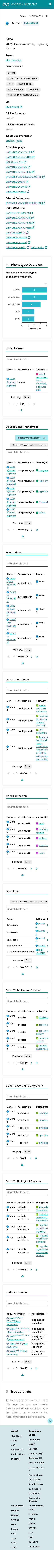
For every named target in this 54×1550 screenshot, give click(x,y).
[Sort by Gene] (14, 369)
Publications (18, 1454)
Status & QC (35, 1458)
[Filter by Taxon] (29, 445)
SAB (13, 1445)
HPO (13, 1524)
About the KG (36, 1484)
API (31, 1444)
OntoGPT (33, 1542)
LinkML (32, 1523)
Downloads (34, 1439)
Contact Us (17, 1449)
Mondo (15, 1510)
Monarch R (35, 1453)
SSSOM (32, 1528)
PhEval (32, 1518)
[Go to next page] (31, 529)
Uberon (15, 1515)
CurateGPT (34, 1546)
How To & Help (36, 1462)
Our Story (16, 1436)
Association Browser (35, 1500)
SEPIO (14, 1547)
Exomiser (33, 1514)
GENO (14, 1542)
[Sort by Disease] (46, 369)
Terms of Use (35, 1475)
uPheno (15, 1519)
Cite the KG (35, 1479)
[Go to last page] (36, 529)
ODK (31, 1537)
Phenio (14, 1528)
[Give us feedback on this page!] (50, 1420)
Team (14, 1440)
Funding (15, 1458)
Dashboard (34, 1493)
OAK (31, 1532)
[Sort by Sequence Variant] (28, 1313)
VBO (13, 1538)
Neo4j (33, 1448)
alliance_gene (14, 141)
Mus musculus (13, 60)
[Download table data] (21, 410)
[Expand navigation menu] (50, 4)
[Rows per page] (27, 397)
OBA (13, 1533)
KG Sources (35, 1488)
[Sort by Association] (32, 369)
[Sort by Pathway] (47, 700)
